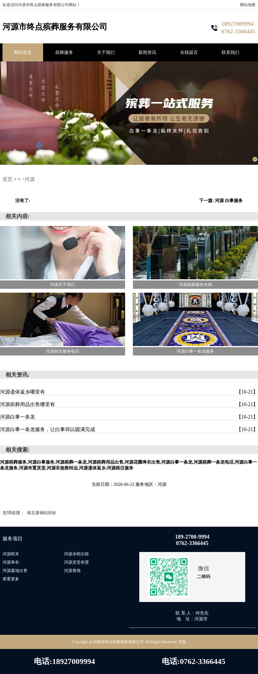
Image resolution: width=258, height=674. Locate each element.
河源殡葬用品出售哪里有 (129, 404)
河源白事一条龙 (129, 417)
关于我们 (106, 52)
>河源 (28, 179)
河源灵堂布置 (76, 562)
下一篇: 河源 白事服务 (221, 200)
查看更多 (11, 579)
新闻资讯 (147, 52)
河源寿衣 (11, 562)
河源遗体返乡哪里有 (129, 392)
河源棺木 (11, 554)
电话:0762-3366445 (193, 661)
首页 (8, 179)
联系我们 (230, 52)
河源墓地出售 (15, 570)
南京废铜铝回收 (41, 513)
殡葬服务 (64, 52)
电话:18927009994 (64, 661)
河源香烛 (72, 570)
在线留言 (189, 52)
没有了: (22, 200)
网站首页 (23, 52)
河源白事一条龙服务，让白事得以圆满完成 (129, 429)
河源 (182, 642)
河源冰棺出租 (76, 554)
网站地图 (247, 5)
